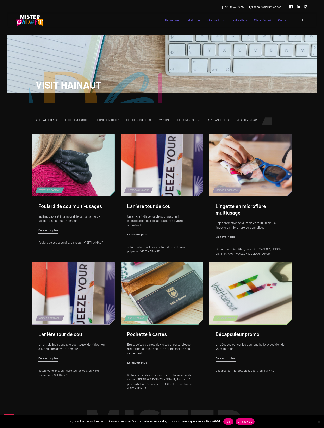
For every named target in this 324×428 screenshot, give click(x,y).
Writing (165, 120)
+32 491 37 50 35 (231, 7)
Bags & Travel (136, 318)
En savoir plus (48, 230)
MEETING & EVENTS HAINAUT (156, 379)
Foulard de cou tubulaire (53, 242)
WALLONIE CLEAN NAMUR (253, 253)
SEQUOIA (264, 249)
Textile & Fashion (78, 120)
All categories (47, 120)
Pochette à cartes (147, 334)
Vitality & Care (248, 120)
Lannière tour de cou (162, 246)
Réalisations (215, 20)
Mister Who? (263, 20)
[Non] (319, 422)
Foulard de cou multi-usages (70, 206)
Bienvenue (171, 20)
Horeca (237, 370)
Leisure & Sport (189, 120)
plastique (249, 370)
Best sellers (239, 20)
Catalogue (192, 20)
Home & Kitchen (108, 120)
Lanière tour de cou (149, 206)
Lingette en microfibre (230, 249)
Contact (283, 20)
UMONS (277, 249)
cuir (159, 375)
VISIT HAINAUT (93, 242)
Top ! (228, 421)
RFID (174, 383)
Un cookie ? (245, 421)
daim (167, 375)
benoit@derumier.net (265, 7)
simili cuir (185, 383)
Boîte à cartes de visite (141, 375)
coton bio (142, 246)
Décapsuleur (223, 370)
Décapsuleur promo (238, 334)
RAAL (166, 383)
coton (131, 246)
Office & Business (139, 120)
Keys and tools (218, 120)
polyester (76, 242)
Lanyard (182, 246)
